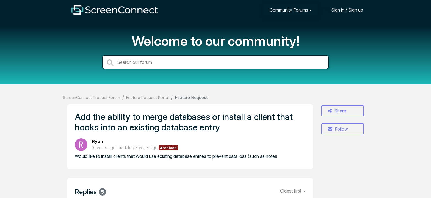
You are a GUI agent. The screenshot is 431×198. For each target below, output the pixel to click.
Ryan (97, 141)
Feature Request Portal (147, 97)
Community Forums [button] (289, 10)
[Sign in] (343, 9)
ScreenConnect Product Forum (91, 97)
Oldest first (291, 191)
